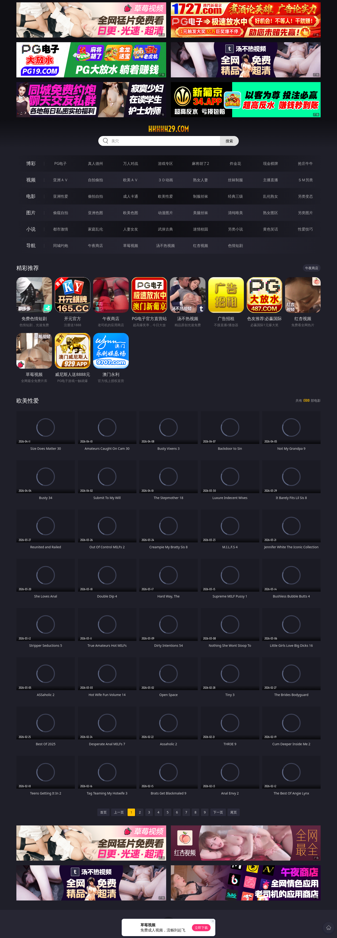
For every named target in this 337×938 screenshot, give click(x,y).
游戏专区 (165, 163)
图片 (31, 212)
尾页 (233, 812)
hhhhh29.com (168, 129)
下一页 (218, 812)
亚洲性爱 (60, 196)
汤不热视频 (165, 245)
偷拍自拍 (95, 196)
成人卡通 (130, 196)
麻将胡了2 (200, 163)
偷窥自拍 (60, 212)
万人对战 (130, 163)
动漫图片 (165, 212)
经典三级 (235, 196)
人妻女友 (130, 229)
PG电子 (60, 163)
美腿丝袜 (200, 212)
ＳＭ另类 (305, 179)
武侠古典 (165, 229)
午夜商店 (95, 245)
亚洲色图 (95, 212)
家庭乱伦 (95, 229)
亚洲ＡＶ (60, 179)
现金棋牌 (270, 163)
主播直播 (270, 179)
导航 (31, 245)
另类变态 (305, 196)
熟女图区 (270, 212)
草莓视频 (130, 245)
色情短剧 (235, 245)
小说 (31, 229)
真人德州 (95, 163)
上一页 (119, 812)
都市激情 (60, 229)
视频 (31, 180)
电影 (31, 196)
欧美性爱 (165, 196)
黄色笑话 (270, 229)
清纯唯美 (235, 212)
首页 (103, 812)
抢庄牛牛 (305, 163)
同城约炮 (60, 245)
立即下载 (201, 927)
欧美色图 (130, 212)
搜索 (229, 141)
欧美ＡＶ (130, 179)
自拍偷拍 (95, 179)
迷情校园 (200, 229)
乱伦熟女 (270, 196)
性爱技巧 (305, 229)
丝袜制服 (235, 179)
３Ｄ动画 (165, 179)
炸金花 (235, 163)
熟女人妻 (200, 179)
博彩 (31, 163)
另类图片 (305, 212)
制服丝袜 (200, 196)
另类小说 (235, 229)
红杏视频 (200, 245)
